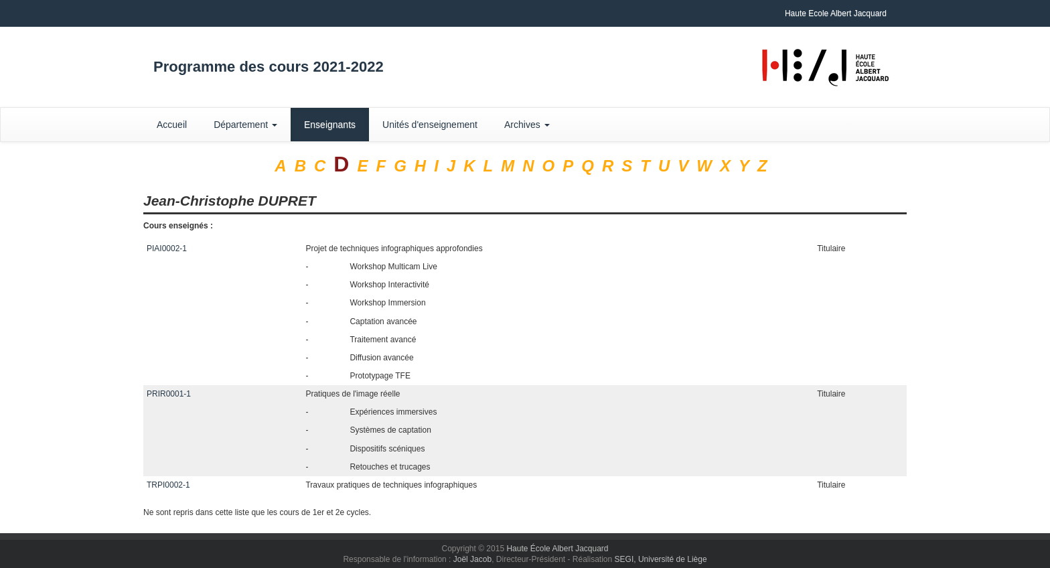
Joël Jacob (472, 559)
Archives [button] (527, 124)
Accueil (172, 124)
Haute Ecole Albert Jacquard (836, 13)
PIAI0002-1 (167, 248)
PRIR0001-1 (169, 394)
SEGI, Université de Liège (661, 559)
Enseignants (330, 124)
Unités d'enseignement (429, 124)
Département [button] (245, 124)
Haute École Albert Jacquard (557, 548)
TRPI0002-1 (168, 485)
